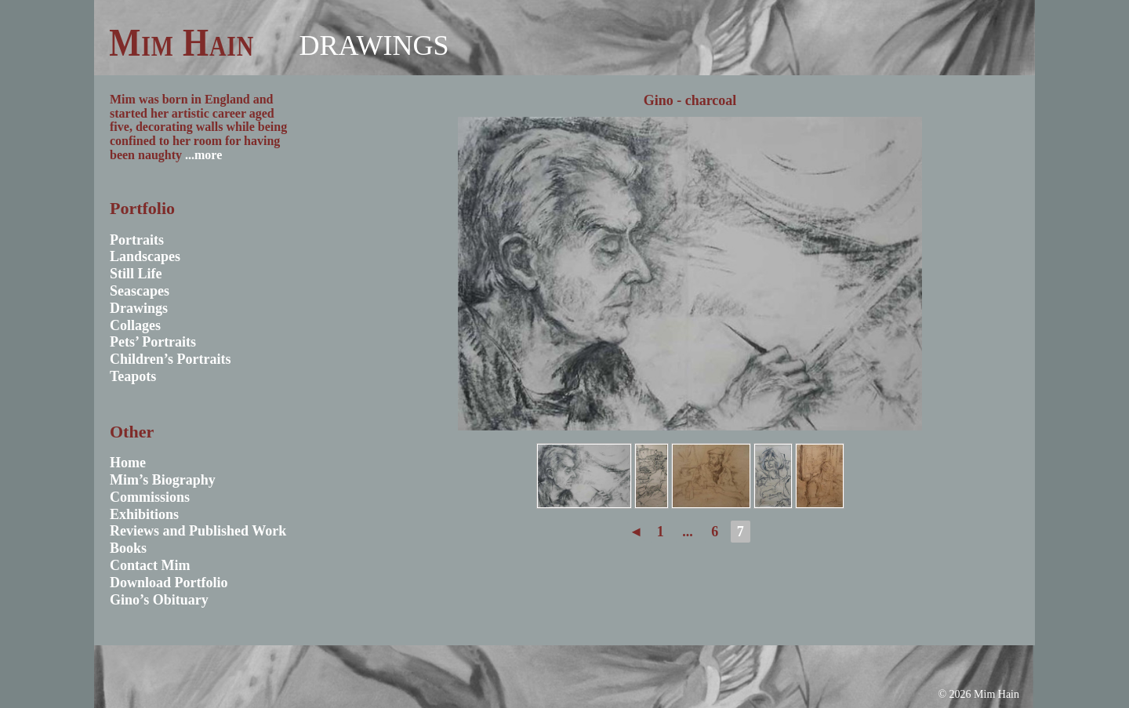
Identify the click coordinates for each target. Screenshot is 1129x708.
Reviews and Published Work (198, 531)
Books (128, 548)
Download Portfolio (169, 582)
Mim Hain (181, 42)
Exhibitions (144, 514)
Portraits (137, 240)
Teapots (133, 376)
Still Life (136, 273)
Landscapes (145, 256)
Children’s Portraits (170, 359)
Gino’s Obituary (159, 600)
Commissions (150, 497)
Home (128, 462)
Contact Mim (150, 565)
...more (203, 155)
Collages (135, 325)
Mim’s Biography (163, 480)
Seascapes (139, 291)
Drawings (373, 45)
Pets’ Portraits (153, 342)
